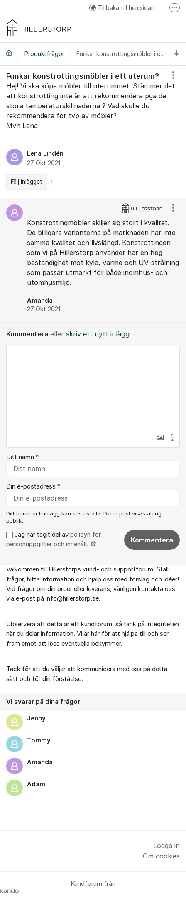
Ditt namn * (22, 457)
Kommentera (152, 540)
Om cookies (161, 856)
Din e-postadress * (33, 486)
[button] (160, 437)
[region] (93, 132)
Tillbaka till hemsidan (121, 7)
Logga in (166, 845)
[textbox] (93, 387)
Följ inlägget (26, 181)
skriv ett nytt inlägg (98, 334)
